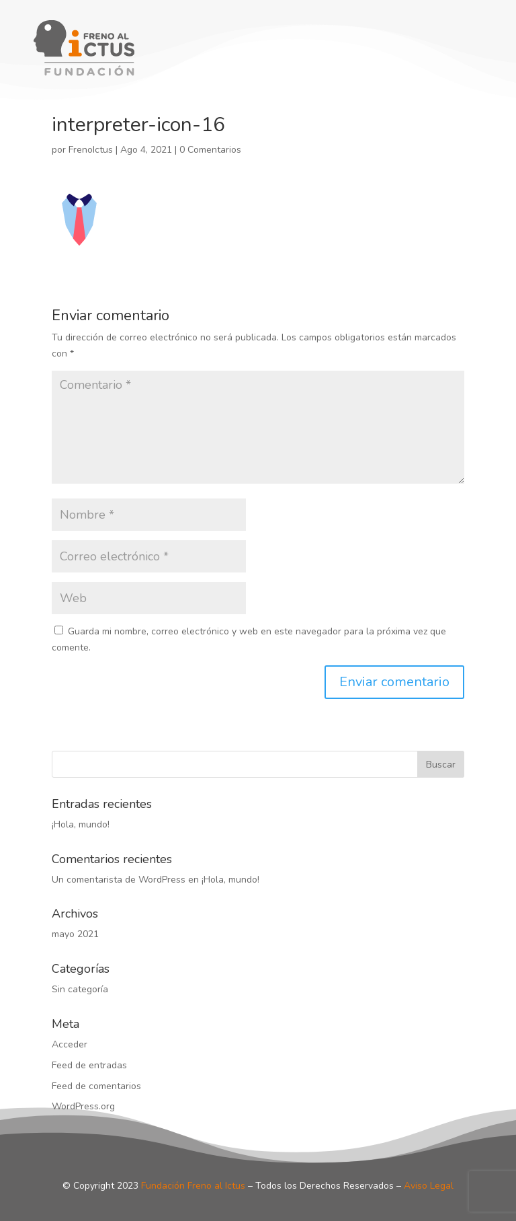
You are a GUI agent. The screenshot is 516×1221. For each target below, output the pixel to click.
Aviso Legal (429, 1185)
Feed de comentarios (96, 1086)
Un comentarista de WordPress (118, 879)
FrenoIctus (91, 149)
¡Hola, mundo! (81, 824)
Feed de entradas (89, 1065)
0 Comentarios (210, 149)
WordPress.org (83, 1106)
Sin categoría (80, 989)
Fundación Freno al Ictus (193, 1185)
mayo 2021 (75, 934)
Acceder (69, 1044)
